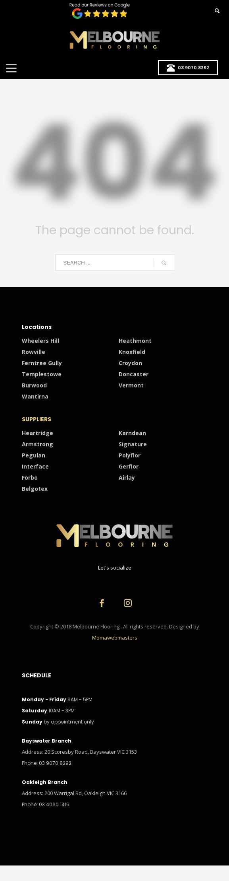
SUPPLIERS (36, 419)
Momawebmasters (114, 637)
